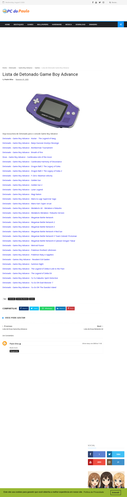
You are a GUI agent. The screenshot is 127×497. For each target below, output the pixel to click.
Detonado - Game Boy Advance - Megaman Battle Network (27, 219)
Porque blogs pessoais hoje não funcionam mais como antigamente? (112, 184)
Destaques (18, 26)
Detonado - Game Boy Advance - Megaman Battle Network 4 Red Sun (32, 233)
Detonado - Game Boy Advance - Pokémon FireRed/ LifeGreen (29, 251)
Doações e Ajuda (95, 207)
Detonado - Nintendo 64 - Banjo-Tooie (102, 109)
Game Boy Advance (25, 69)
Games (30, 26)
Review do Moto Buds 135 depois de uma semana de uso (112, 154)
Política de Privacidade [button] (94, 492)
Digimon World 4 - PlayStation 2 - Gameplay (59, 464)
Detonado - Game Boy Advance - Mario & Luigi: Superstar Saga (29, 200)
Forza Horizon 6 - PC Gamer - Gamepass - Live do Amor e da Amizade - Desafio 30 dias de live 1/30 (62, 480)
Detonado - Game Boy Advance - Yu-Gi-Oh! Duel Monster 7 (27, 284)
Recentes (106, 103)
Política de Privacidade (98, 205)
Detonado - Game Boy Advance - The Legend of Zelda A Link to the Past (33, 270)
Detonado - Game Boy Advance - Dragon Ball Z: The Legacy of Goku (31, 167)
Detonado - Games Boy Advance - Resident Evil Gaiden (26, 260)
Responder (14, 358)
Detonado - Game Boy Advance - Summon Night (23, 265)
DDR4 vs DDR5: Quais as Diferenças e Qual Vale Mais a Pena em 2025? (112, 128)
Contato (91, 202)
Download (80, 26)
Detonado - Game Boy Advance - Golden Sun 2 (22, 186)
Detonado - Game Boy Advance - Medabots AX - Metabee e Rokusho (32, 209)
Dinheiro (92, 26)
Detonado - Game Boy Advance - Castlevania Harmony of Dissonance (32, 163)
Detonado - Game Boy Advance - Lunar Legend (22, 191)
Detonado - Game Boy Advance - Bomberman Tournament (27, 149)
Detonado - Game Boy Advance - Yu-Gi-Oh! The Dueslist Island (29, 288)
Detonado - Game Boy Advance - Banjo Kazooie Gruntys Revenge (30, 144)
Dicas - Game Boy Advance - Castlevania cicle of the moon (27, 158)
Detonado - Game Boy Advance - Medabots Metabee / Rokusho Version (33, 214)
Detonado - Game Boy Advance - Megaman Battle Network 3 (28, 228)
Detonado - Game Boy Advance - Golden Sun (21, 181)
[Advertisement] (79, 13)
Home (6, 26)
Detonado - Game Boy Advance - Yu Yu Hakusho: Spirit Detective (30, 279)
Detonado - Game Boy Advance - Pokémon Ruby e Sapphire (28, 256)
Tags (118, 103)
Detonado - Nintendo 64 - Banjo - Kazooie (104, 114)
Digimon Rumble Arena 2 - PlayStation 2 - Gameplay (62, 474)
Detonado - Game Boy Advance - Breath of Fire (22, 154)
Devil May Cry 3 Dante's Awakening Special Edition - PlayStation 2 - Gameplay (63, 486)
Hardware (56, 26)
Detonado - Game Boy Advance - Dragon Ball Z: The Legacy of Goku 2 (32, 172)
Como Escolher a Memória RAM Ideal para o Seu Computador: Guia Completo (113, 165)
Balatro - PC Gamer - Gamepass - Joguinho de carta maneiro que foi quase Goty (63, 469)
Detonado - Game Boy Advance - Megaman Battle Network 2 (28, 223)
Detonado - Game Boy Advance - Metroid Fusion (23, 247)
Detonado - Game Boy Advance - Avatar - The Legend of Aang (29, 139)
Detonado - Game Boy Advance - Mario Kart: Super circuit (26, 205)
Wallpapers (42, 26)
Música (68, 26)
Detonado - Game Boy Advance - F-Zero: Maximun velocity (27, 177)
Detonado (12, 69)
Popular (94, 103)
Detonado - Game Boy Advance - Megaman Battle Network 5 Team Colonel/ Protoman (39, 237)
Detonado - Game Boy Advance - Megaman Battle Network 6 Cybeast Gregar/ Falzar (38, 242)
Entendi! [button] (118, 493)
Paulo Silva (14, 351)
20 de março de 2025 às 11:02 (73, 351)
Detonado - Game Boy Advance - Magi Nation (21, 195)
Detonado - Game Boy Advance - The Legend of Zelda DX (27, 275)
